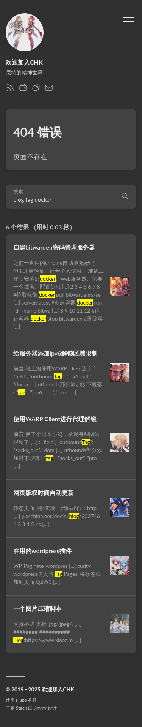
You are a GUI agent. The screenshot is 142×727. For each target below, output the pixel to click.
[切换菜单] (128, 20)
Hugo (21, 700)
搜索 (18, 191)
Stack (21, 708)
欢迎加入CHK (24, 62)
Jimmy (40, 708)
